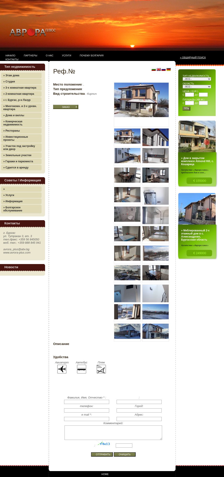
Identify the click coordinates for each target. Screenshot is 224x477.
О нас (49, 55)
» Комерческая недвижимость (13, 123)
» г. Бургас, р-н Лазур (17, 100)
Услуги (66, 55)
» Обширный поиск (193, 57)
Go (186, 108)
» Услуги (8, 195)
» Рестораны (11, 130)
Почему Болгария (92, 55)
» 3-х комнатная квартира (19, 87)
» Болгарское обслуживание (12, 209)
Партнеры (30, 55)
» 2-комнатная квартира (18, 93)
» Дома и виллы (13, 115)
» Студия (9, 81)
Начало (10, 55)
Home (105, 474)
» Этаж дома (11, 75)
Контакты (11, 59)
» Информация (13, 201)
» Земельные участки (17, 155)
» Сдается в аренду (15, 167)
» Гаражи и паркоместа (18, 161)
